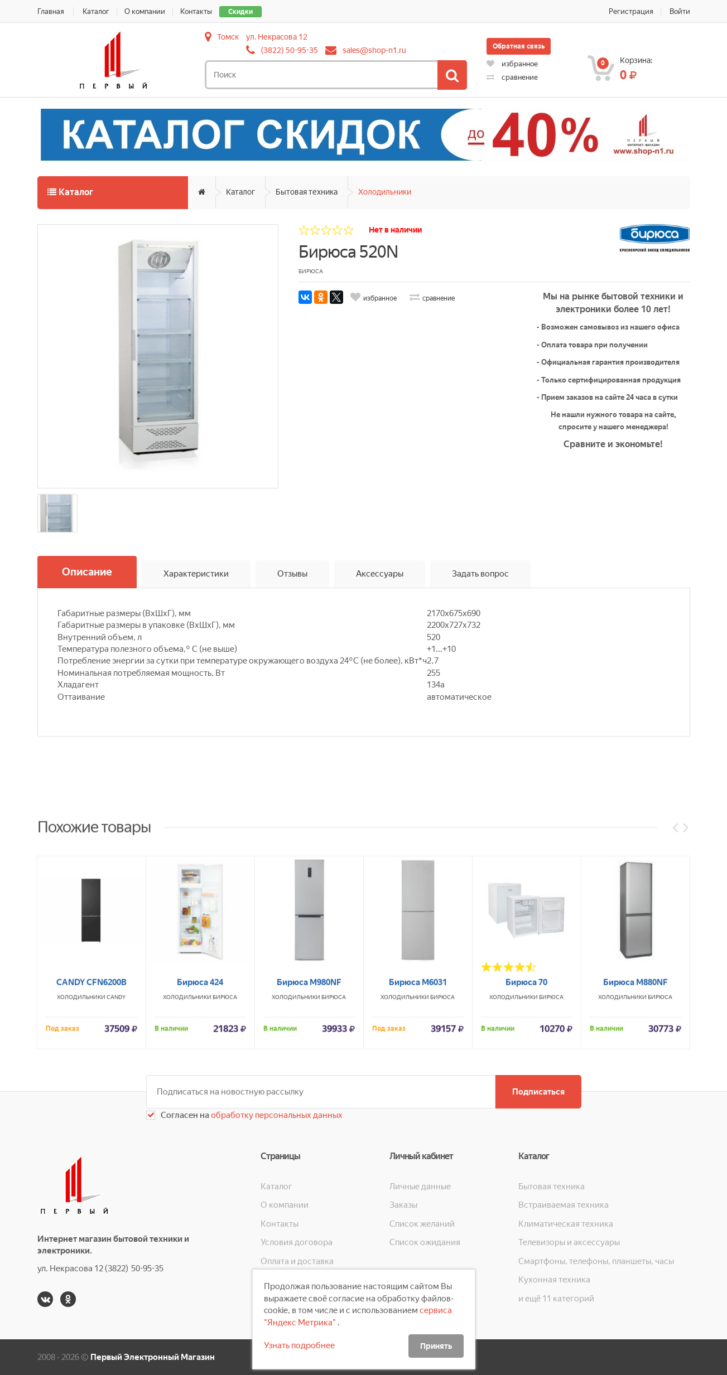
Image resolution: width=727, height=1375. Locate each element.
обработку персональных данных (276, 1115)
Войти (680, 11)
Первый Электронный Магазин (152, 1357)
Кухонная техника (554, 1280)
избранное (512, 64)
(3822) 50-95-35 (289, 50)
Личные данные (420, 1187)
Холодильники (384, 191)
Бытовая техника (307, 191)
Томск (228, 36)
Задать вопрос (480, 574)
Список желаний (422, 1224)
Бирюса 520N (348, 252)
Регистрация (631, 11)
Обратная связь (519, 46)
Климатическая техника (565, 1224)
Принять (436, 1346)
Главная (50, 11)
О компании (144, 11)
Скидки (240, 12)
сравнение (512, 77)
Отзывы (292, 574)
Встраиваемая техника (563, 1205)
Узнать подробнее (299, 1345)
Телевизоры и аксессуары (569, 1242)
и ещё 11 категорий (556, 1299)
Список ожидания (424, 1242)
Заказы (403, 1205)
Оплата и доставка (297, 1261)
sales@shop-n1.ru (374, 50)
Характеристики (196, 574)
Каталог (96, 11)
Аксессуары (379, 574)
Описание (87, 571)
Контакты (196, 11)
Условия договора (297, 1242)
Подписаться (538, 1092)
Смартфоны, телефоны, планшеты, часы (596, 1261)
